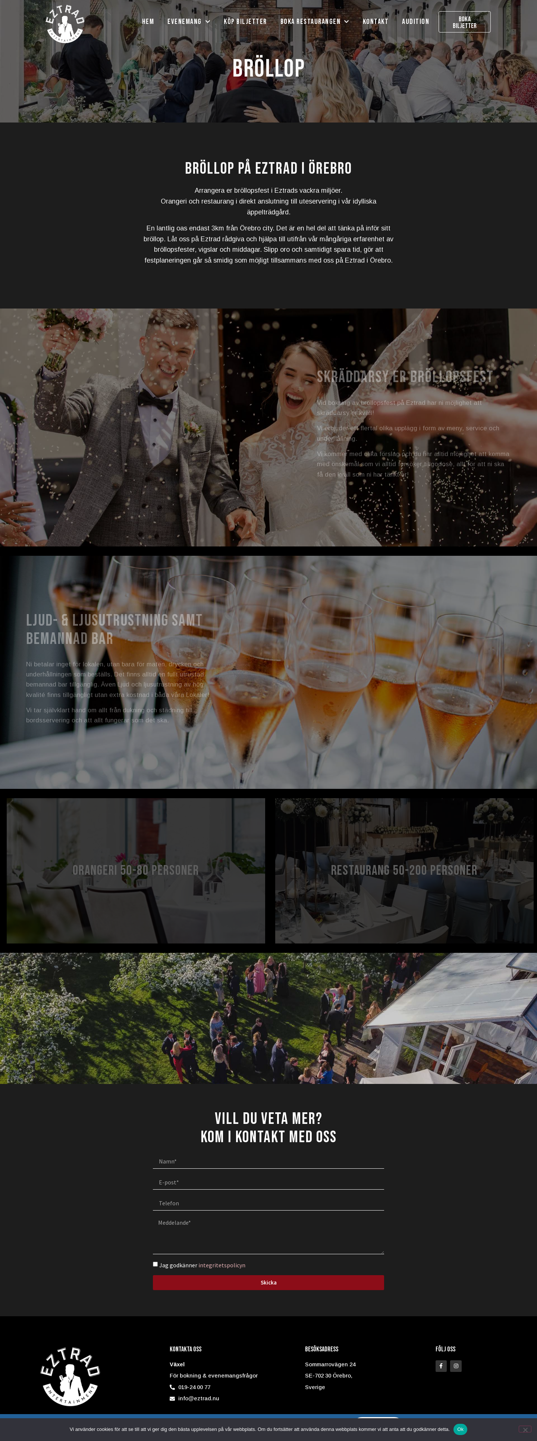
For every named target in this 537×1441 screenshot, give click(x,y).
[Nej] (525, 1429)
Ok (460, 1429)
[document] (268, 720)
